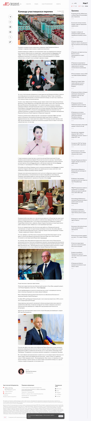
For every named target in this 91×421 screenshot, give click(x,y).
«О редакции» (20, 403)
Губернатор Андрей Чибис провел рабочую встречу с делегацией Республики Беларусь (78, 84)
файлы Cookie (39, 415)
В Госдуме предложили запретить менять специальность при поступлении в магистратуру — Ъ (79, 44)
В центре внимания (47, 4)
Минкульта (55, 53)
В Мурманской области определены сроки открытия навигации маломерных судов (78, 104)
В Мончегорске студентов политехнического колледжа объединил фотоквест (78, 152)
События (28, 4)
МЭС (20, 55)
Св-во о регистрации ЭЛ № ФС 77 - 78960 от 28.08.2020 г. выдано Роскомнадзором (34, 390)
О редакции (5, 394)
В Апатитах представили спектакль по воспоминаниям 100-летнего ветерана (78, 244)
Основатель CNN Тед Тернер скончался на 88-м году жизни (78, 144)
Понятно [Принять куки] (60, 416)
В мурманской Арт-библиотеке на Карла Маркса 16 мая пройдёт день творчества (79, 15)
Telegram (58, 392)
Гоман (33, 163)
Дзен (58, 390)
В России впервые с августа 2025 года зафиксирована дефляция (79, 74)
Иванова (59, 163)
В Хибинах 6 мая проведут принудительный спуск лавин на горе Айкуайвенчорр (79, 180)
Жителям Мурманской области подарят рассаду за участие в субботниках (79, 161)
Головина (56, 167)
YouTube (58, 396)
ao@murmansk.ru (8, 393)
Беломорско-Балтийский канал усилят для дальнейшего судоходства (79, 228)
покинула (43, 110)
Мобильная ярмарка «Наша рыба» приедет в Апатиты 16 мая (79, 125)
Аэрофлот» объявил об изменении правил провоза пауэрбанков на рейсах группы (78, 33)
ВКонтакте (59, 388)
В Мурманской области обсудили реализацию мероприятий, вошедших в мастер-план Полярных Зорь (79, 95)
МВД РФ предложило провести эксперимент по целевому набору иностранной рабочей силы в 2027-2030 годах (79, 190)
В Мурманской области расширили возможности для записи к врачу (78, 265)
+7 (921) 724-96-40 (8, 391)
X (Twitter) (59, 394)
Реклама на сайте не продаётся (9, 396)
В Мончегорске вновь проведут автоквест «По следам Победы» (79, 236)
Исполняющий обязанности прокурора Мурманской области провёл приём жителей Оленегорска (79, 201)
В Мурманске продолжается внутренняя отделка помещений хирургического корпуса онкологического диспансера (79, 65)
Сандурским (44, 238)
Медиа (36, 4)
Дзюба (49, 178)
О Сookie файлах (25, 397)
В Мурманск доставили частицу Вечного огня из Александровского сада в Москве (79, 54)
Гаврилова (42, 288)
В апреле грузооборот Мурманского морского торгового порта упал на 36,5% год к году (79, 255)
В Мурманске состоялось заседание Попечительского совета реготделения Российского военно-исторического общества (78, 115)
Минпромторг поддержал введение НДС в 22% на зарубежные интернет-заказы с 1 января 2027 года (79, 135)
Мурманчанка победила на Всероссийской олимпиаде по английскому (78, 171)
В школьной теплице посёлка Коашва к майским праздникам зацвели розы (78, 24)
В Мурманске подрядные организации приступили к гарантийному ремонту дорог (78, 211)
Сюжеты (58, 4)
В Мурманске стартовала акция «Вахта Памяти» (79, 219)
